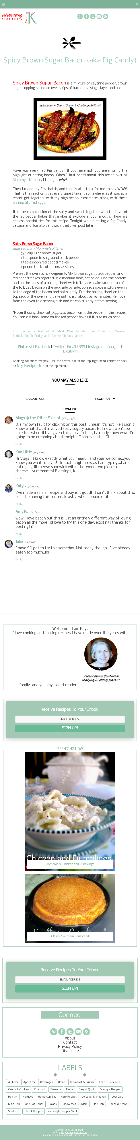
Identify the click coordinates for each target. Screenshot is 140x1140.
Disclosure (70, 1051)
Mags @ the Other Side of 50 (40, 418)
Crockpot (39, 1089)
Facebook (42, 347)
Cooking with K (77, 1130)
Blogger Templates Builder (74, 1132)
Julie (19, 542)
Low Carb (117, 1096)
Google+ (113, 347)
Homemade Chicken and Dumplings (70, 864)
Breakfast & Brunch (82, 1082)
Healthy (13, 1096)
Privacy (46, 4)
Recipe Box (87, 4)
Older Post (35, 398)
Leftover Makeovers (94, 1096)
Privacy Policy (70, 1047)
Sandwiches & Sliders (75, 1104)
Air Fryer (13, 1082)
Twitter (58, 347)
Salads (53, 1104)
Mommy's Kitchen (27, 180)
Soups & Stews (118, 1104)
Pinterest (25, 347)
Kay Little (23, 452)
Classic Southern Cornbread (70, 936)
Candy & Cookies (18, 1089)
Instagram (96, 347)
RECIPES (65, 4)
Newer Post (105, 398)
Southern (13, 1111)
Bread (61, 1082)
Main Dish (14, 1104)
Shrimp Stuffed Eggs (29, 203)
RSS (82, 347)
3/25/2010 (73, 418)
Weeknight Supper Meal (62, 1111)
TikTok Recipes (33, 1111)
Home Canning (47, 1096)
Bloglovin (70, 351)
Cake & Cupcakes (109, 1082)
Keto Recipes (69, 1096)
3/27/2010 (33, 486)
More (107, 4)
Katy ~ (20, 486)
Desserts (55, 1089)
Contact (26, 4)
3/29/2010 (30, 542)
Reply (18, 444)
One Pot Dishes (34, 1104)
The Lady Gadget (89, 1135)
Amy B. (21, 512)
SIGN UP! (70, 728)
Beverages (46, 1082)
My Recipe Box (31, 365)
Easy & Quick (87, 1089)
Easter (70, 1089)
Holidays (28, 1096)
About (7, 4)
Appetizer (29, 1082)
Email (71, 347)
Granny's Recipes (110, 1089)
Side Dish (98, 1104)
